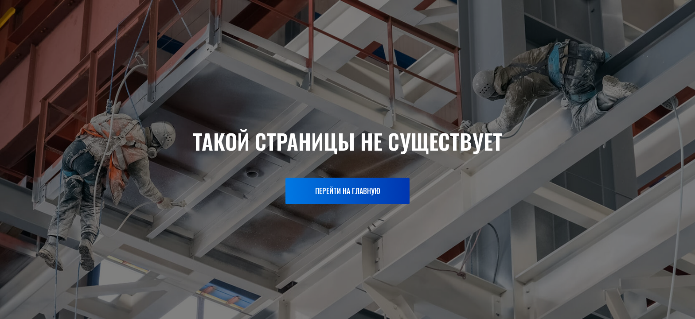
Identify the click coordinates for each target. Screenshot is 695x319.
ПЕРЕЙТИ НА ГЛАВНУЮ (347, 191)
